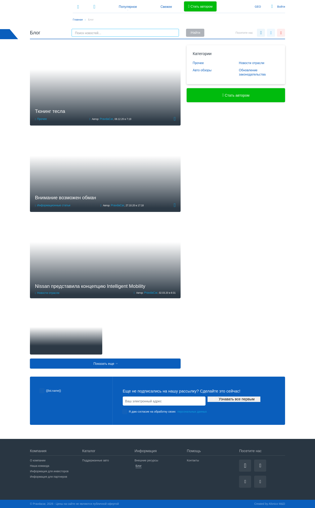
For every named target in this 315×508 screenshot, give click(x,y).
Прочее (42, 119)
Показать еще (105, 363)
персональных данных (192, 411)
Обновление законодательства (252, 72)
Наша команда (39, 465)
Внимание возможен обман (65, 197)
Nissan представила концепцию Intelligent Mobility (90, 286)
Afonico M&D (277, 503)
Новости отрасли (48, 292)
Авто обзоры (202, 70)
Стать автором (200, 6)
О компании (37, 460)
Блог (139, 465)
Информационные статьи (53, 205)
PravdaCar (106, 119)
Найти (195, 33)
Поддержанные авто (95, 460)
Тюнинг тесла (50, 111)
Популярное (128, 6)
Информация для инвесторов (49, 471)
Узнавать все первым (234, 399)
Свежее (166, 6)
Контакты (193, 460)
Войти (281, 6)
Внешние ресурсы (146, 460)
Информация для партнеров (48, 476)
